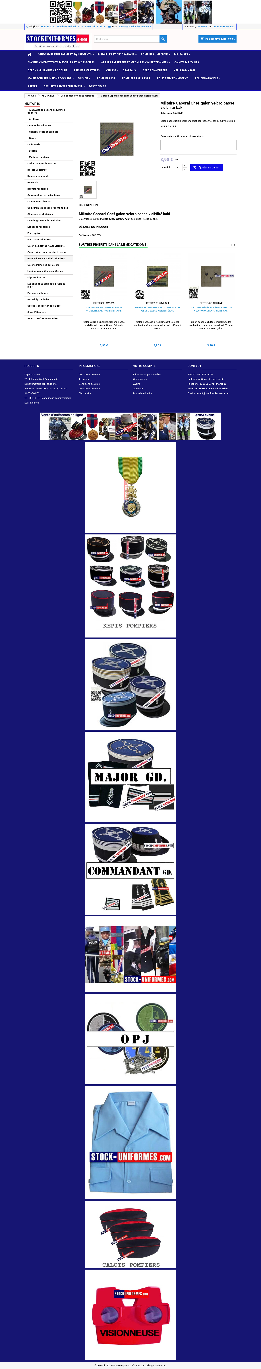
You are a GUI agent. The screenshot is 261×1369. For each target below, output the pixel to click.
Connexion (202, 26)
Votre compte (144, 366)
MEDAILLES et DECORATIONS (116, 54)
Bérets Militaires (37, 169)
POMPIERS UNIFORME (154, 54)
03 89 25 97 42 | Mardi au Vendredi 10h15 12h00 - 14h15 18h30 (72, 26)
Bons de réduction (142, 393)
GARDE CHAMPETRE (155, 70)
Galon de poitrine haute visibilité (46, 245)
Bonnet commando (38, 176)
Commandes (140, 379)
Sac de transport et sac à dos (44, 305)
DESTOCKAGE (97, 86)
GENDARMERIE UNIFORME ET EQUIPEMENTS (65, 54)
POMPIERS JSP (106, 78)
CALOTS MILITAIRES (186, 62)
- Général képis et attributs (42, 131)
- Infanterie (33, 144)
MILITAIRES (181, 54)
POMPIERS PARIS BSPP (136, 78)
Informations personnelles (147, 374)
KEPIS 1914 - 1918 (184, 70)
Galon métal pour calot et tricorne (46, 252)
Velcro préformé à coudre (42, 318)
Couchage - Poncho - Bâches (44, 220)
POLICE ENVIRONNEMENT (172, 78)
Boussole (32, 182)
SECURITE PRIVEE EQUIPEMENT (63, 86)
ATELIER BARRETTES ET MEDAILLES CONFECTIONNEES (134, 62)
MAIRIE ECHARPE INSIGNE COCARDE (49, 78)
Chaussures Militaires (40, 214)
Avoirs (136, 384)
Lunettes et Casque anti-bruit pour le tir (47, 285)
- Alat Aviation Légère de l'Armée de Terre (46, 111)
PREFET (32, 86)
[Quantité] (177, 167)
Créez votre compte (223, 26)
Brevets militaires (87, 70)
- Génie (31, 138)
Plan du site (85, 393)
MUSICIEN (84, 78)
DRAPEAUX (129, 70)
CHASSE (111, 70)
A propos (84, 379)
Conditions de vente (89, 374)
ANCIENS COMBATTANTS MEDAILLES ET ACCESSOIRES (61, 62)
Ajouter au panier (206, 168)
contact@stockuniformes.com (135, 26)
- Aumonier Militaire (39, 125)
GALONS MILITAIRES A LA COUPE (47, 70)
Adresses (138, 388)
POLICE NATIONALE (206, 78)
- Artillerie (33, 119)
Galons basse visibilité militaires (46, 258)
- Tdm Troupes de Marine (41, 163)
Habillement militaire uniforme (45, 271)
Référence (166, 113)
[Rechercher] (130, 39)
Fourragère (34, 233)
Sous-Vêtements (36, 312)
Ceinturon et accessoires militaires (47, 207)
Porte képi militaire (38, 299)
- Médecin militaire (38, 157)
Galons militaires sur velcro (43, 265)
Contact (195, 366)
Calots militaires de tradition (43, 195)
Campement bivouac (39, 201)
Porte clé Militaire (37, 293)
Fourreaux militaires (39, 239)
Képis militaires (36, 277)
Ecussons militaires (38, 226)
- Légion (32, 150)
